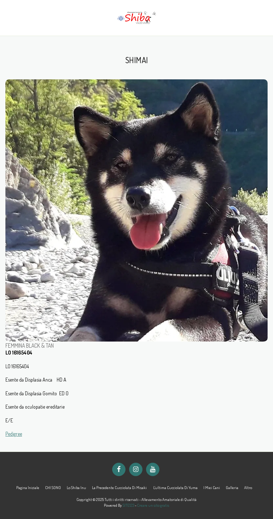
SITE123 (128, 505)
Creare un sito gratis (153, 505)
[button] (8, 17)
